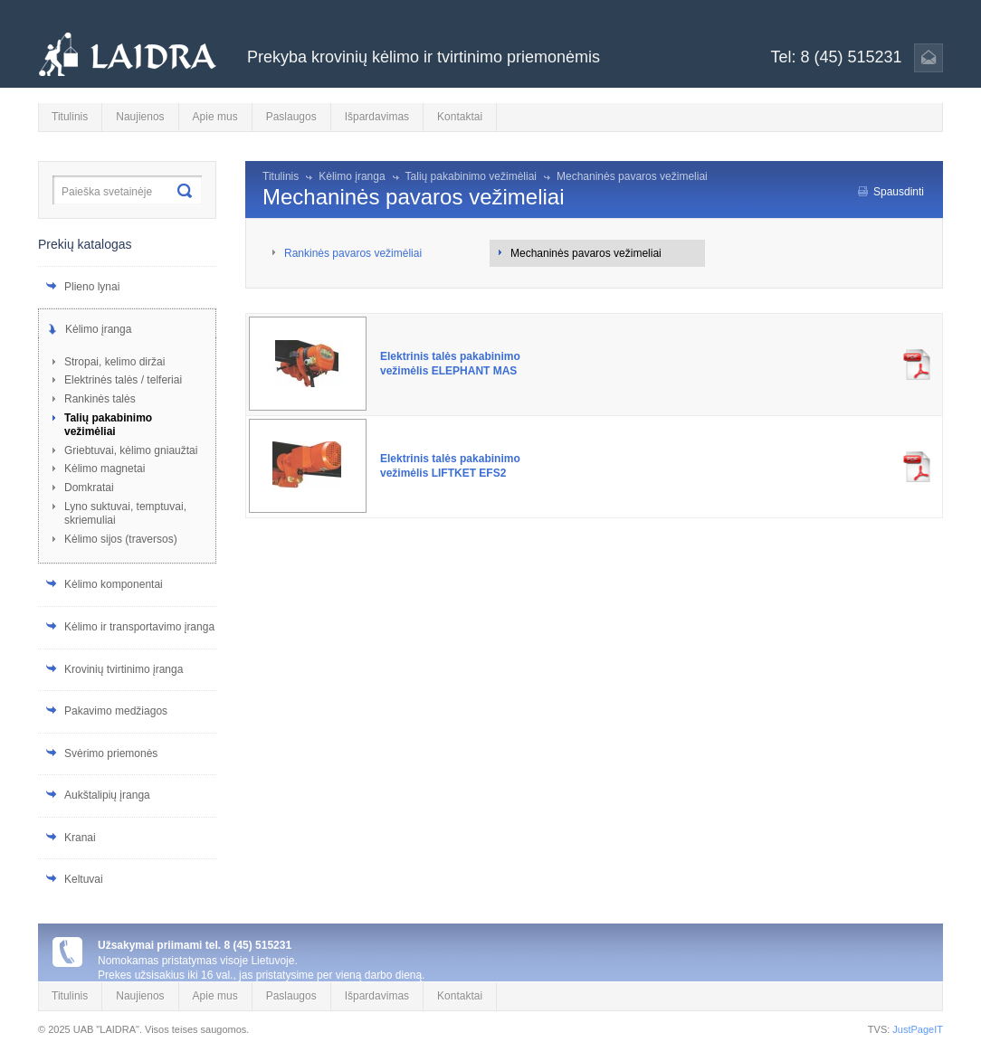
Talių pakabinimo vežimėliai (108, 425)
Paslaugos (291, 116)
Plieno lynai (91, 286)
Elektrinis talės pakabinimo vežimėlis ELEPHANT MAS (450, 363)
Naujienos (140, 116)
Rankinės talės (100, 399)
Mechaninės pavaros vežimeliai (632, 176)
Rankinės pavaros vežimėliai (353, 253)
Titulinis (70, 116)
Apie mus (215, 116)
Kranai (80, 837)
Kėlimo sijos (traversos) (120, 539)
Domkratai (89, 487)
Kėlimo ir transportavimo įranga (139, 626)
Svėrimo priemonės (110, 753)
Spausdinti (898, 191)
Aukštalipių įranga (107, 795)
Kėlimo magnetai (104, 468)
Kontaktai (459, 116)
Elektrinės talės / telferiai (123, 380)
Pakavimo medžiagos (115, 711)
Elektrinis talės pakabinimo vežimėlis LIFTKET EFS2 (450, 465)
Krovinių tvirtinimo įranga (123, 669)
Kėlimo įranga (98, 329)
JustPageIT (917, 1029)
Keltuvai (83, 879)
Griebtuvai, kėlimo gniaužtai (130, 450)
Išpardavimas (377, 116)
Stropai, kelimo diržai (114, 361)
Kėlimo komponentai (113, 584)
